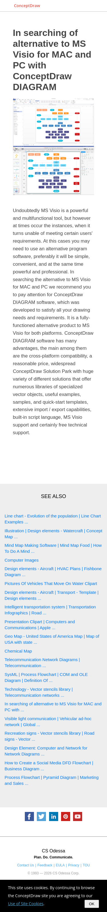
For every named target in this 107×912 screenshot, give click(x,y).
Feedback (44, 865)
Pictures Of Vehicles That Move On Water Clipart (51, 583)
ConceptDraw (27, 5)
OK (91, 904)
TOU (86, 865)
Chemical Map (18, 651)
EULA (60, 865)
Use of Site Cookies (25, 903)
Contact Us (25, 865)
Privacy (73, 865)
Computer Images (22, 560)
